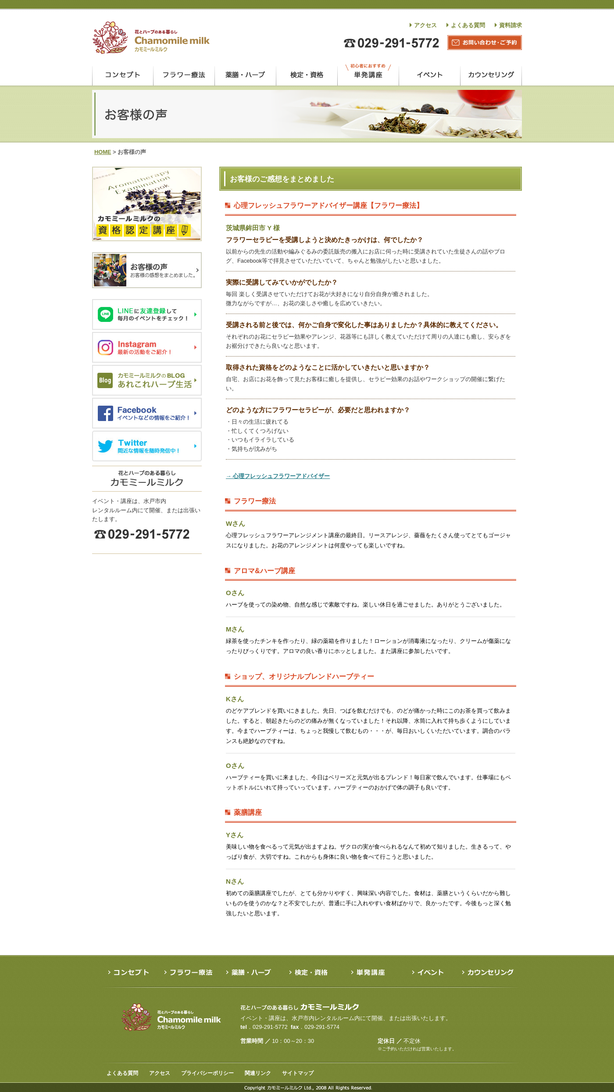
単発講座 (368, 75)
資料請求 (510, 25)
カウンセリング (491, 75)
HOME (102, 152)
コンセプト (122, 75)
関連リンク (258, 1074)
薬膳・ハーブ (245, 75)
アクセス (425, 25)
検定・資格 (307, 75)
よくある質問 (468, 25)
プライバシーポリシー (207, 1074)
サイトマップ (298, 1074)
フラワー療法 (184, 75)
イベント (429, 75)
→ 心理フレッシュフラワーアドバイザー (278, 476)
